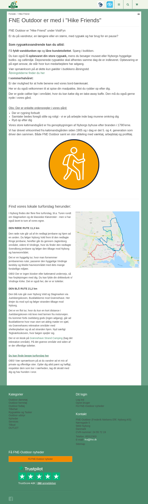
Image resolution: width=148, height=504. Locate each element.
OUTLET (13, 427)
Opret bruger (83, 402)
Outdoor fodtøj (17, 406)
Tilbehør (13, 409)
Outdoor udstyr (17, 415)
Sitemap (80, 444)
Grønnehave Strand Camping (46, 338)
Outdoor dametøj (18, 399)
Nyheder (13, 418)
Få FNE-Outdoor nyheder (90, 406)
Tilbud (12, 424)
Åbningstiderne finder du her (27, 73)
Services (13, 421)
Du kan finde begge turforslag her (29, 355)
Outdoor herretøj (18, 402)
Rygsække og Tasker (20, 412)
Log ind (80, 399)
